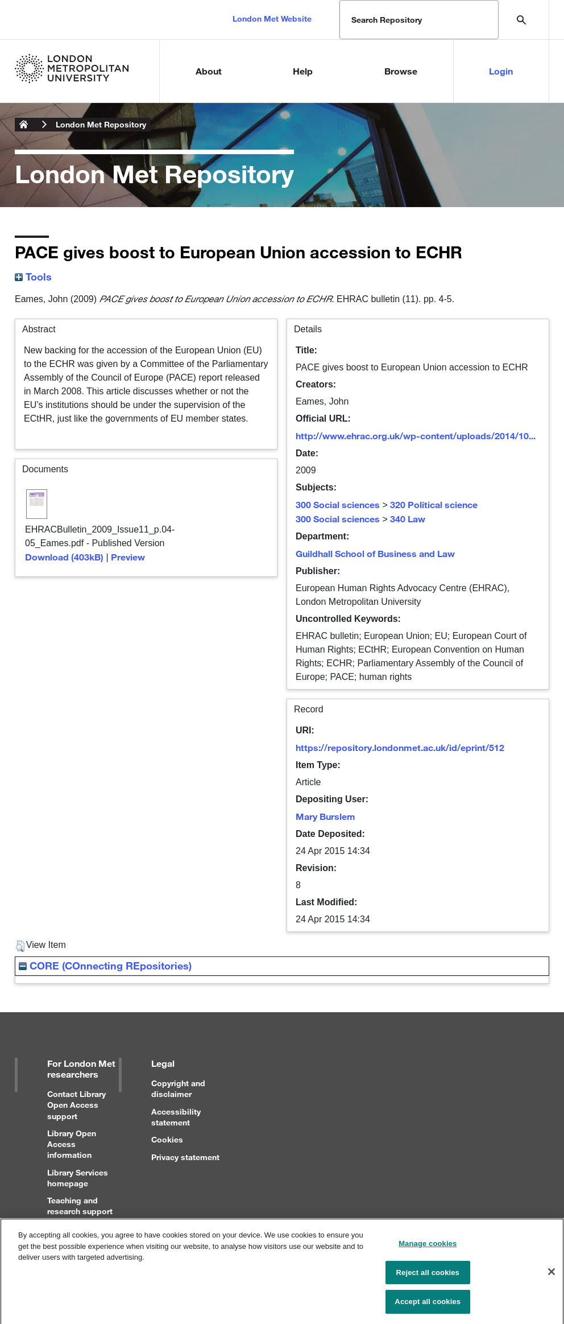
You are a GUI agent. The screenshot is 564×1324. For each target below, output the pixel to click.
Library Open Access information (71, 1144)
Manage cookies (428, 1248)
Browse (400, 70)
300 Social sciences (338, 504)
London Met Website (272, 18)
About (209, 70)
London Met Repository (101, 124)
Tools (33, 276)
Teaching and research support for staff (80, 1211)
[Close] (551, 1276)
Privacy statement (185, 1157)
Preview (128, 556)
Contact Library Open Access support (76, 1104)
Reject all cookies (427, 1277)
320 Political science (434, 504)
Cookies (167, 1139)
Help (303, 70)
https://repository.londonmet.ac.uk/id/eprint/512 (400, 747)
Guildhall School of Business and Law (375, 553)
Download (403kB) (64, 556)
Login (501, 70)
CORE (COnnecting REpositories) (105, 965)
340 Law (407, 518)
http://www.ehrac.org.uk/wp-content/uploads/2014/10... (416, 435)
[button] (20, 946)
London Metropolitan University (24, 124)
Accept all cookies (428, 1306)
